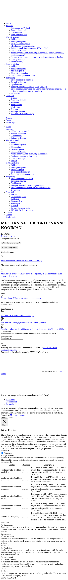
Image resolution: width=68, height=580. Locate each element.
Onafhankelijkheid (18, 100)
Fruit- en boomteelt (19, 30)
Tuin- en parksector (19, 35)
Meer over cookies (17, 415)
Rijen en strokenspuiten (20, 172)
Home (8, 23)
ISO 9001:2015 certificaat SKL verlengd (17, 316)
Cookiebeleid (11, 402)
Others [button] (3, 568)
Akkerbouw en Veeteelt (20, 28)
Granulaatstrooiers (18, 50)
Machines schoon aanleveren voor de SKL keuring (21, 261)
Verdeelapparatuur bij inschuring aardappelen (29, 154)
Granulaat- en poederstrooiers (23, 75)
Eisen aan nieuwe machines (22, 80)
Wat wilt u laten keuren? (11, 243)
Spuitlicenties (16, 84)
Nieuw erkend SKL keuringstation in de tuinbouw (21, 298)
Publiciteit (15, 102)
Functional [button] (5, 522)
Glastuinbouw (16, 32)
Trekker (14, 160)
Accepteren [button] (5, 415)
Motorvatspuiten (17, 71)
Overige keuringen (18, 59)
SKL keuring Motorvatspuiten (23, 46)
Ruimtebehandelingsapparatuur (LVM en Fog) (29, 48)
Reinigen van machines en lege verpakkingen (29, 87)
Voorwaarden (16, 105)
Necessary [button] (5, 451)
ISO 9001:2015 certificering (22, 114)
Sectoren (9, 26)
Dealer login (11, 122)
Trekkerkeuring (17, 62)
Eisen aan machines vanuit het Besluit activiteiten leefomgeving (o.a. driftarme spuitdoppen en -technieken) (38, 90)
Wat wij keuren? (12, 37)
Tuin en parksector (18, 138)
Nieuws (9, 118)
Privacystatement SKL (20, 111)
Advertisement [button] (7, 557)
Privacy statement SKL (20, 208)
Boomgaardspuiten (18, 41)
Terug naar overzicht (9, 236)
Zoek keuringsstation (9, 247)
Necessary (8, 453)
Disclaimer (10, 399)
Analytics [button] (5, 545)
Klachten (14, 109)
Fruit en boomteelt (18, 133)
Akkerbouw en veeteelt (20, 131)
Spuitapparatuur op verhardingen (24, 156)
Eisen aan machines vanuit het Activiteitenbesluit (30, 188)
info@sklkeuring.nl (9, 350)
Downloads (15, 93)
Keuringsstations (13, 64)
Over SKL (10, 96)
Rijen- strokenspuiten (19, 73)
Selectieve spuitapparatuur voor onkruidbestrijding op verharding (37, 57)
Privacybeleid (11, 404)
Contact (9, 120)
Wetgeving (10, 77)
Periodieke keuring (18, 82)
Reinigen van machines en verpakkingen (27, 185)
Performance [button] (6, 534)
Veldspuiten (16, 39)
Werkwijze (15, 107)
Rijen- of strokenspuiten (20, 44)
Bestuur (14, 98)
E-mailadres (6, 338)
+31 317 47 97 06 (50, 348)
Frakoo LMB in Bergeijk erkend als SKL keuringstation (23, 322)
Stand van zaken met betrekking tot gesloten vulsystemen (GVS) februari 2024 (32, 329)
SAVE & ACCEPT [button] (8, 578)
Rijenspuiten (16, 147)
